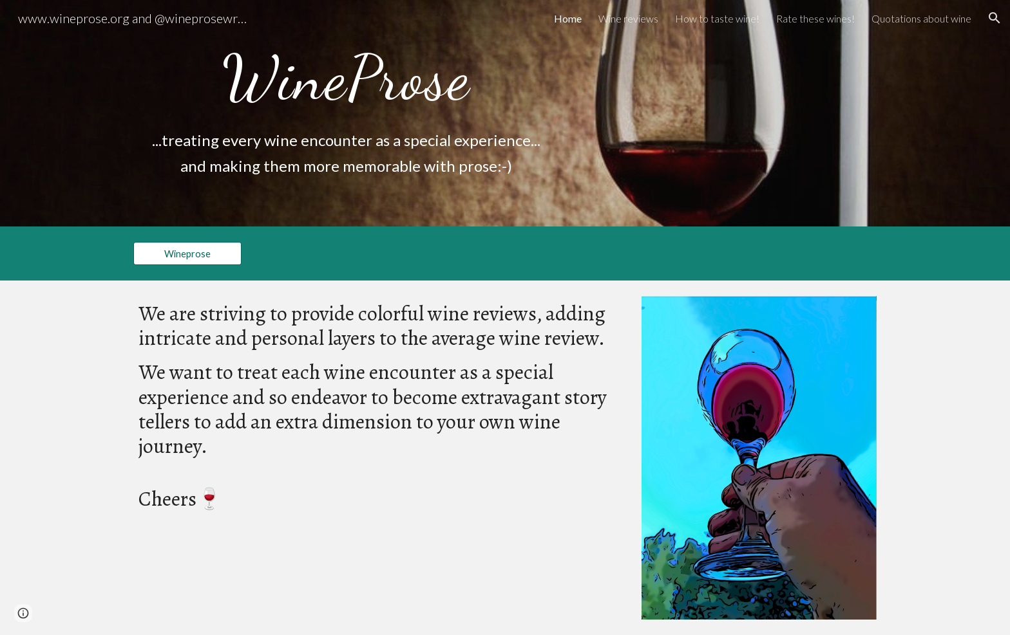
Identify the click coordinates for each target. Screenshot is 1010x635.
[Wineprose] (187, 253)
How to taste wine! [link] (717, 18)
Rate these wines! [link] (815, 18)
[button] (994, 18)
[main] (346, 78)
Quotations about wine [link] (921, 18)
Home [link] (568, 18)
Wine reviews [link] (628, 18)
